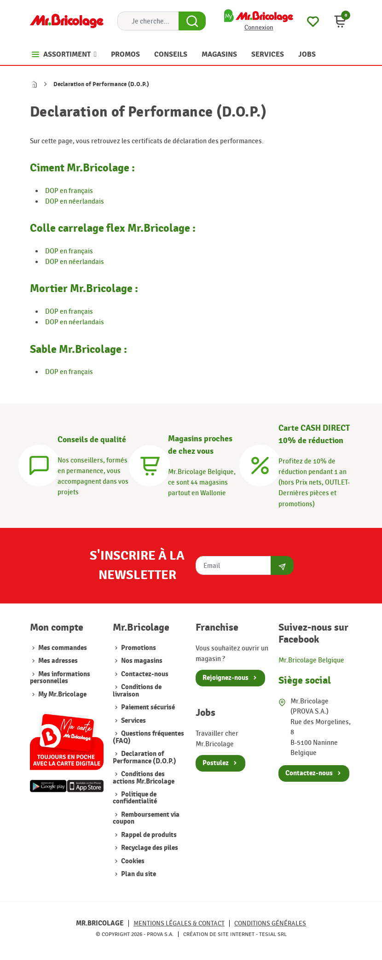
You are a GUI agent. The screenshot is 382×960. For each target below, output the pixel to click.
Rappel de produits (148, 835)
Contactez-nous (144, 674)
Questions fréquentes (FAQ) (148, 737)
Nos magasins (141, 660)
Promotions (138, 648)
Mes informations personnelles (60, 677)
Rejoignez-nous (226, 677)
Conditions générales (270, 923)
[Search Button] (192, 21)
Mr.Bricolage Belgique (311, 660)
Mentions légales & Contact (179, 923)
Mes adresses (58, 660)
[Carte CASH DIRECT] (260, 464)
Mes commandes (62, 648)
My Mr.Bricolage (62, 694)
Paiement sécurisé (147, 707)
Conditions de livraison (137, 690)
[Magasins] (149, 464)
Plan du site (138, 874)
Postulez (216, 762)
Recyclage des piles (149, 847)
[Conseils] (39, 464)
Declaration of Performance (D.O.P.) (144, 757)
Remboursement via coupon (146, 818)
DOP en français (69, 191)
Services (133, 720)
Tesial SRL (273, 934)
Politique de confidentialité (135, 798)
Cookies (132, 861)
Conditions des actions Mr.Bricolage (143, 777)
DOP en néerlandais (74, 201)
